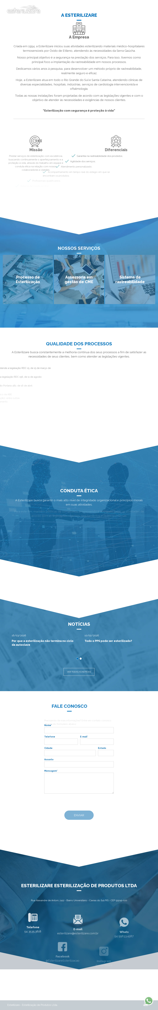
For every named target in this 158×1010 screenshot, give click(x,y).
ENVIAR (79, 815)
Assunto (49, 759)
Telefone (49, 736)
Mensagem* (51, 771)
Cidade (48, 748)
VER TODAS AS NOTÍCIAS (79, 672)
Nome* (48, 725)
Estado (102, 748)
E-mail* (84, 736)
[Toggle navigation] (146, 9)
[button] (28, 279)
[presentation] (77, 802)
